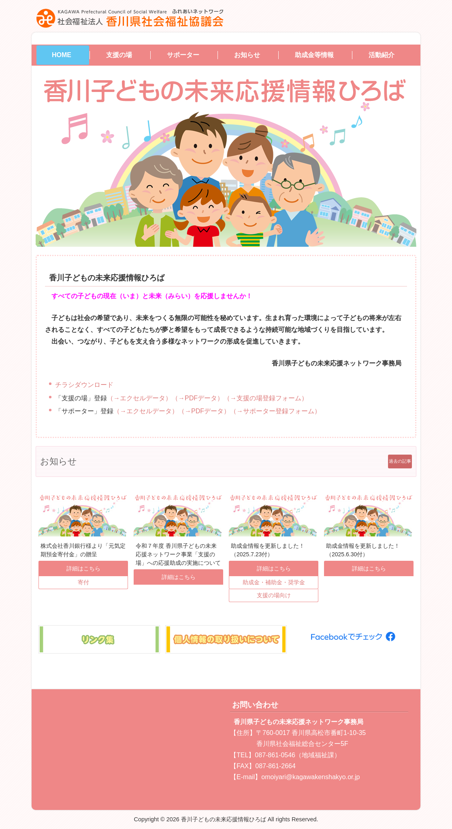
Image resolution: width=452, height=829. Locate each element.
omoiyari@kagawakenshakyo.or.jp (310, 776)
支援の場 (119, 54)
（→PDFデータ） (198, 398)
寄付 (83, 582)
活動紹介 (381, 54)
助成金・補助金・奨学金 (274, 582)
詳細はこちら (83, 568)
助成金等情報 (314, 54)
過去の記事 (400, 461)
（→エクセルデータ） (139, 398)
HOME (61, 54)
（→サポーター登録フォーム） (275, 411)
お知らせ (247, 54)
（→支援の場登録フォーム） (266, 398)
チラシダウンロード (84, 384)
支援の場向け (274, 595)
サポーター (183, 54)
